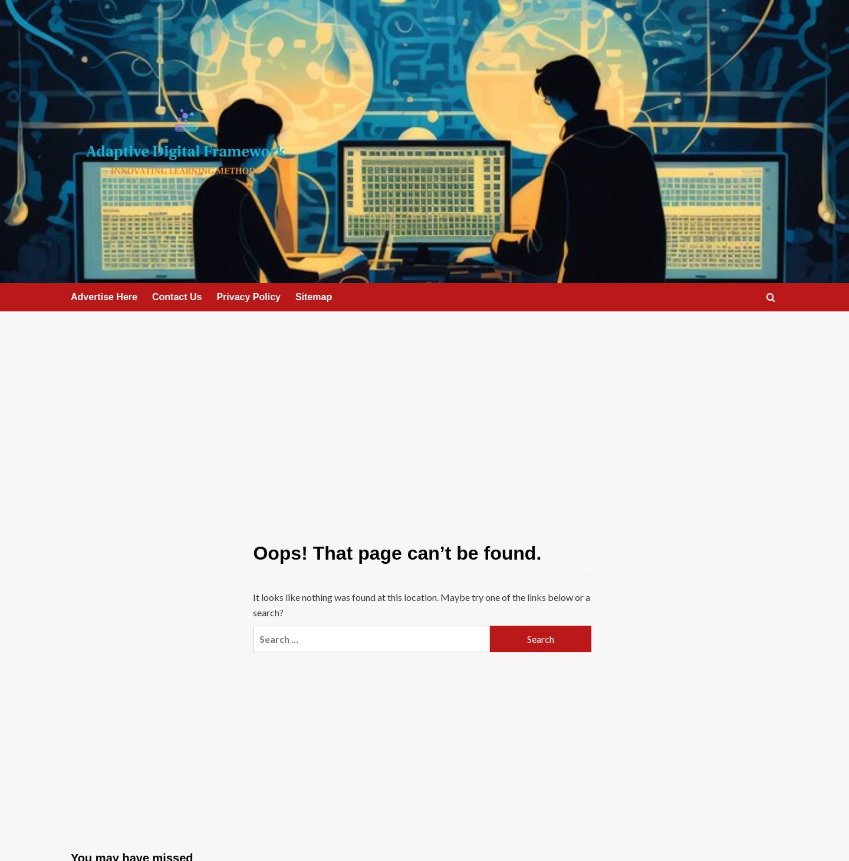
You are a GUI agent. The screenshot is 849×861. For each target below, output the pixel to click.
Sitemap (313, 297)
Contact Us (177, 297)
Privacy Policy (248, 297)
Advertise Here (104, 297)
